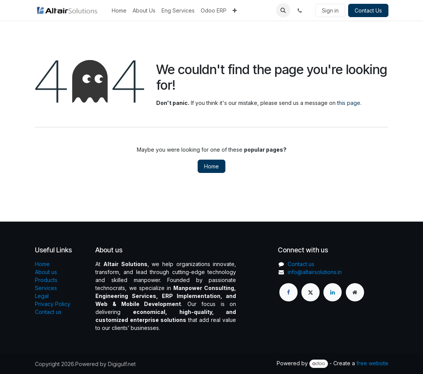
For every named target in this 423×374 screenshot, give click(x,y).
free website (372, 363)
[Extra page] (355, 292)
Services (46, 288)
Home (211, 166)
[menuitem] (119, 10)
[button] (283, 10)
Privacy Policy (52, 304)
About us (46, 272)
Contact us (48, 312)
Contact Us (368, 10)
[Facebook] (288, 292)
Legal (42, 296)
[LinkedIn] (332, 292)
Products (46, 280)
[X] (310, 292)
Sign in (330, 10)
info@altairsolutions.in (315, 272)
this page (348, 103)
